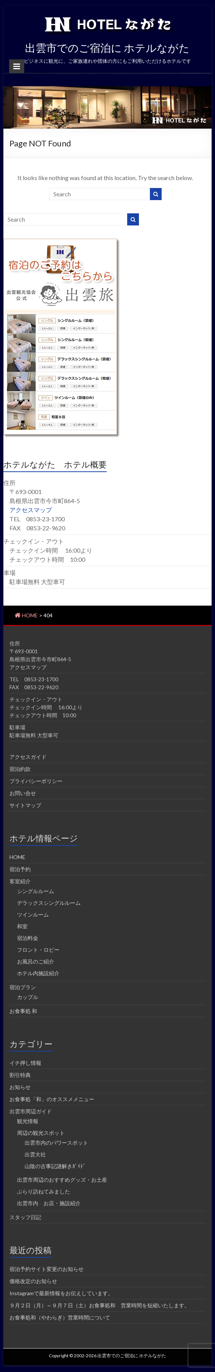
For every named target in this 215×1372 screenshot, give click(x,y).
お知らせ (20, 1087)
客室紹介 (20, 881)
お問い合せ (22, 793)
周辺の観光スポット (41, 1133)
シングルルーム (35, 891)
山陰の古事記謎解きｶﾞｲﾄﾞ (55, 1166)
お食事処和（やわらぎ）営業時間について (59, 1317)
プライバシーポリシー (35, 781)
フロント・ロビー (38, 949)
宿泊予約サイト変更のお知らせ (46, 1269)
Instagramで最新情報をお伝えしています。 (61, 1293)
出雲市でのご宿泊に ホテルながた (107, 47)
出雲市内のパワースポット (56, 1142)
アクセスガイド (28, 757)
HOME (17, 857)
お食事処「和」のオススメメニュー (51, 1099)
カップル (27, 997)
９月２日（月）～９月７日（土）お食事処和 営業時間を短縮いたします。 (99, 1305)
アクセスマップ (30, 509)
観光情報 (27, 1121)
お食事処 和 (23, 1011)
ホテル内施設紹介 (38, 973)
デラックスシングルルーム (49, 903)
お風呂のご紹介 (35, 961)
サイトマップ (25, 805)
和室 (22, 926)
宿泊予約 (20, 869)
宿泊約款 (20, 769)
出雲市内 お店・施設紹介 (49, 1203)
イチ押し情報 (25, 1063)
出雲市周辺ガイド (30, 1111)
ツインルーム (33, 914)
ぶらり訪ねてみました (43, 1191)
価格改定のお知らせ (33, 1281)
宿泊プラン (22, 987)
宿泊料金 (27, 938)
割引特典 (20, 1075)
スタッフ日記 (25, 1217)
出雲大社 (35, 1154)
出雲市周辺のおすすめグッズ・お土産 (62, 1179)
